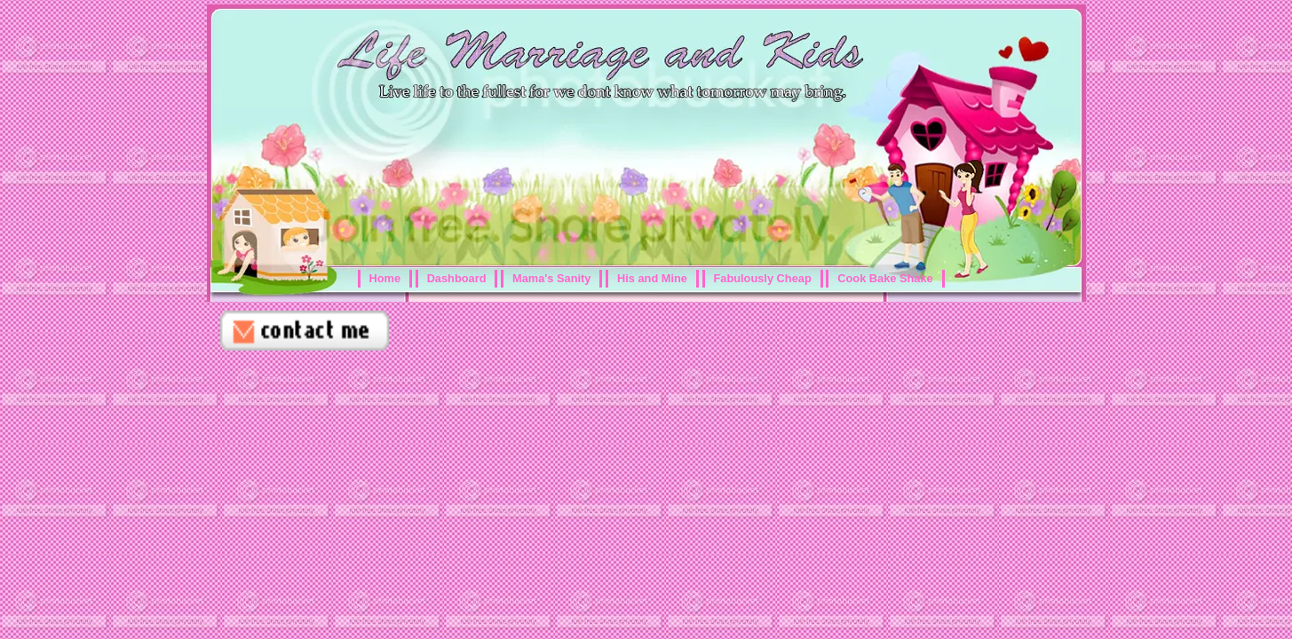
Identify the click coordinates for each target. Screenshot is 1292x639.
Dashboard (457, 278)
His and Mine (652, 278)
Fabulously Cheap (763, 278)
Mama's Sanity (551, 278)
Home (385, 278)
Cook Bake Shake (884, 278)
